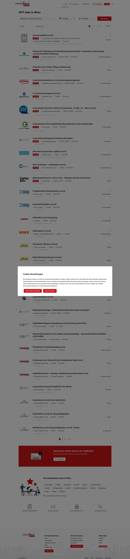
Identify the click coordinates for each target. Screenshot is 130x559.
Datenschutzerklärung (50, 286)
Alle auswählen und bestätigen (33, 290)
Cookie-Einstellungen (50, 290)
